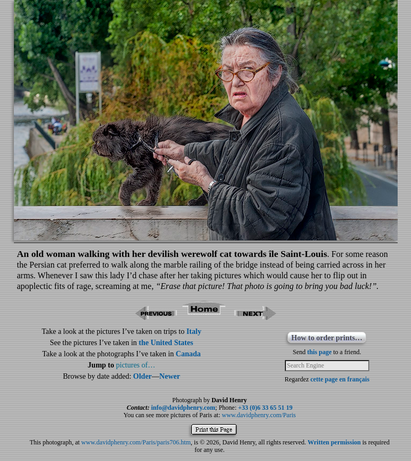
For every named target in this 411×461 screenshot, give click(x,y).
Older (142, 376)
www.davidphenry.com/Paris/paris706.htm (136, 442)
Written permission (333, 442)
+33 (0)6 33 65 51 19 (265, 407)
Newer (169, 376)
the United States (166, 343)
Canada (188, 354)
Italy (194, 331)
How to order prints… (326, 338)
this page (319, 352)
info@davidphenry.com (183, 407)
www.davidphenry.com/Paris (259, 415)
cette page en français (340, 379)
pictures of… (135, 365)
